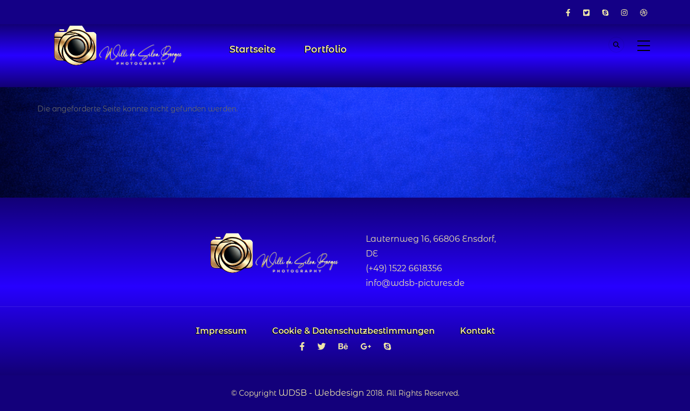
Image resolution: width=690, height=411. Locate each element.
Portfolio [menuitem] (325, 49)
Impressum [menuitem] (221, 331)
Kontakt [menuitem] (477, 331)
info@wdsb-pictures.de (415, 283)
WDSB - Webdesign (321, 393)
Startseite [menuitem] (252, 49)
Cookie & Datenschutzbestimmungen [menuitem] (353, 331)
